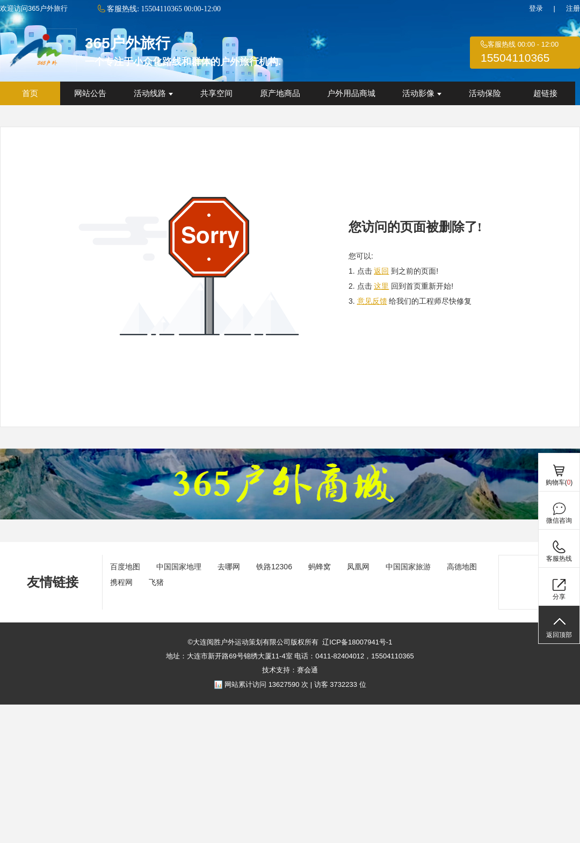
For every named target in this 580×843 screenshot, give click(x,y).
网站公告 (90, 93)
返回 (381, 271)
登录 (536, 8)
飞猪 (156, 582)
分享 (559, 596)
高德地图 (462, 566)
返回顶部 (559, 635)
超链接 (545, 93)
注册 (573, 8)
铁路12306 (274, 566)
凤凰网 (358, 566)
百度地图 (125, 566)
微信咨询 (559, 520)
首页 (30, 93)
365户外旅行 (127, 43)
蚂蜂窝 (319, 566)
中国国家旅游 (408, 566)
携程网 (121, 582)
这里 (381, 286)
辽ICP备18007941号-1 (357, 642)
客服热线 (559, 558)
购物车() (559, 482)
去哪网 (229, 566)
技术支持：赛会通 (290, 670)
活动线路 (153, 93)
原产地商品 (280, 93)
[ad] (290, 517)
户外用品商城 (351, 93)
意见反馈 (372, 301)
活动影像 (421, 93)
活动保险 (485, 93)
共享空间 (216, 93)
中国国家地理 (178, 566)
